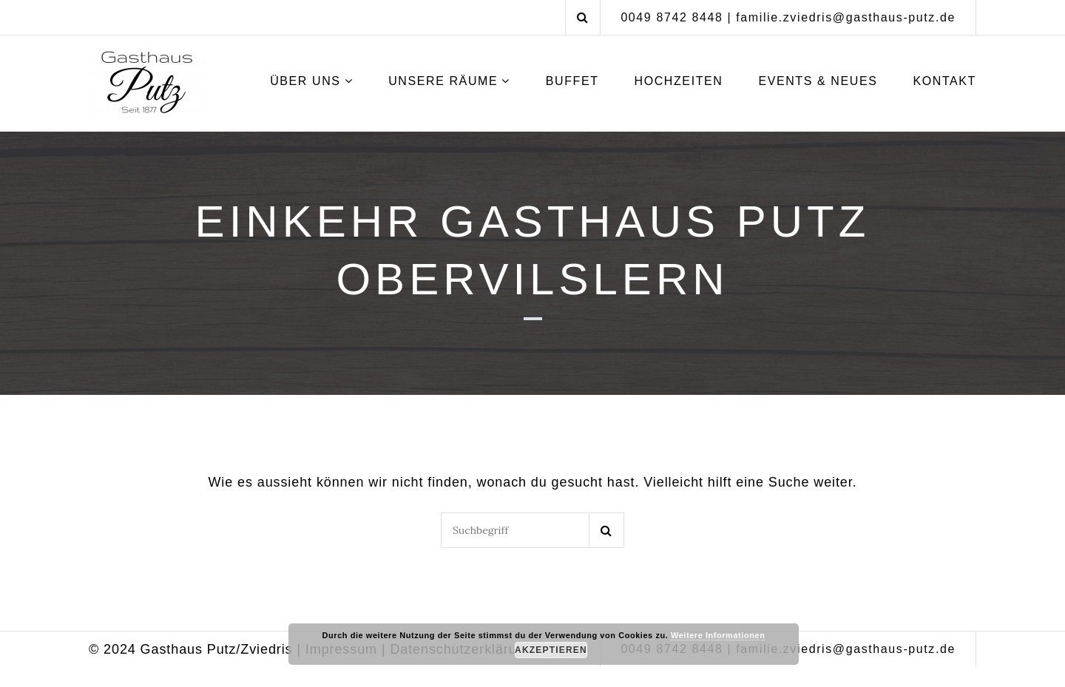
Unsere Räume (443, 81)
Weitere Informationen (718, 635)
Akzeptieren (551, 650)
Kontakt (944, 81)
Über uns (305, 81)
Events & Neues (817, 81)
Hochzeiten (678, 81)
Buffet (572, 81)
